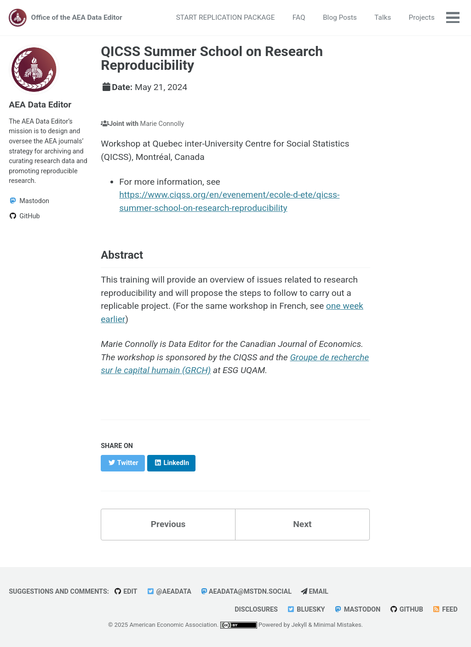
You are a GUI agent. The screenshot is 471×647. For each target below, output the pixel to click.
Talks (382, 17)
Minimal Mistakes (338, 624)
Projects (422, 17)
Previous (168, 524)
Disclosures (256, 609)
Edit (126, 592)
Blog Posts (340, 17)
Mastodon (357, 609)
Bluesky (306, 609)
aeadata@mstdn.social (246, 592)
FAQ (299, 17)
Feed (445, 609)
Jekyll (299, 624)
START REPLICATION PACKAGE (225, 17)
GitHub (406, 609)
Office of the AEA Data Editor (76, 17)
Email (314, 592)
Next (302, 524)
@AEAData (168, 592)
